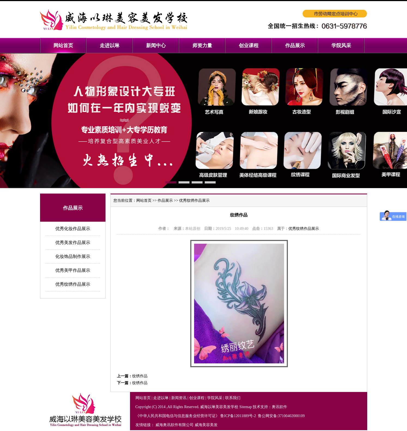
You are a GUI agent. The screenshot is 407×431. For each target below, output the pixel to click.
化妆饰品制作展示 (72, 256)
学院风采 (214, 398)
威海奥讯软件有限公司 (174, 425)
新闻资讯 (178, 398)
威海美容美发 (206, 425)
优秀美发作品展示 (72, 242)
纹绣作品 (139, 376)
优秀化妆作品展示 (72, 228)
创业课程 (196, 398)
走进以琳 (160, 398)
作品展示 (165, 200)
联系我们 (232, 398)
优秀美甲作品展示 (72, 270)
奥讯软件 (279, 407)
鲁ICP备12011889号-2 (238, 416)
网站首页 (144, 200)
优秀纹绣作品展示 (72, 284)
